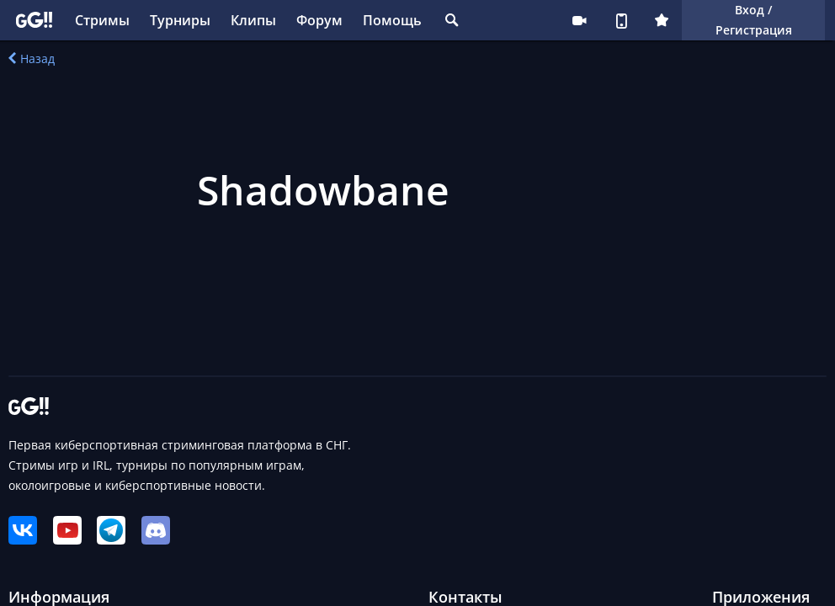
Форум (319, 20)
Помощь (392, 20)
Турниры (180, 20)
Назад (31, 58)
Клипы (253, 20)
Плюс (661, 20)
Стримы (102, 20)
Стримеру (579, 20)
